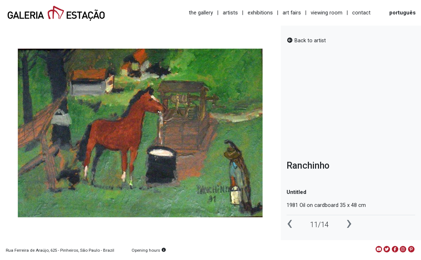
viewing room (326, 12)
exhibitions (260, 12)
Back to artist (306, 41)
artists (230, 12)
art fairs (292, 12)
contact (361, 12)
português (402, 12)
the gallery (201, 12)
